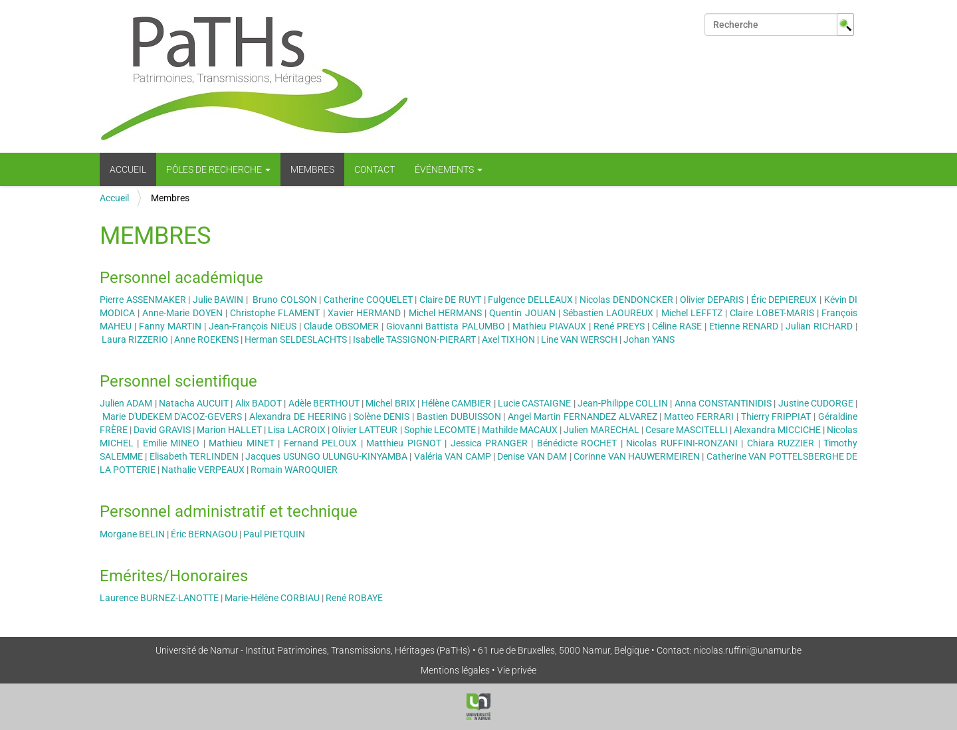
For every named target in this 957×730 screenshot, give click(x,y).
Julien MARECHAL (601, 429)
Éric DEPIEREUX (784, 299)
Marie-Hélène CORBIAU (272, 598)
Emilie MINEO (171, 443)
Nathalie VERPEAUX (203, 469)
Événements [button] (448, 169)
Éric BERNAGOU (204, 534)
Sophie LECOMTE (440, 429)
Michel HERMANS (445, 313)
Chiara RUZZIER (780, 443)
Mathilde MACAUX (520, 429)
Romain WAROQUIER (294, 469)
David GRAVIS (162, 429)
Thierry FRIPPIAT (776, 416)
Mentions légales (455, 670)
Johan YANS (649, 339)
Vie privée (516, 670)
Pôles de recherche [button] (218, 169)
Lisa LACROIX (297, 429)
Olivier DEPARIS (712, 299)
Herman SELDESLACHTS (296, 339)
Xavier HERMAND (364, 313)
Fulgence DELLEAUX (530, 299)
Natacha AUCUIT (194, 403)
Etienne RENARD (743, 326)
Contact (374, 169)
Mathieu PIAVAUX (549, 326)
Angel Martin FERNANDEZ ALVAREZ (582, 416)
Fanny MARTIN (170, 326)
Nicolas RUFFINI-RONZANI (681, 443)
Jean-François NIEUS (252, 326)
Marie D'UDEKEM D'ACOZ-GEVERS (172, 416)
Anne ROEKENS (206, 339)
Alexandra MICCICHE (777, 429)
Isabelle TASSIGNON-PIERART (414, 339)
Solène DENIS (381, 416)
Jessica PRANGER (489, 443)
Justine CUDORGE (815, 403)
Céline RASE (677, 326)
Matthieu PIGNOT (403, 443)
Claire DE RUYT (450, 299)
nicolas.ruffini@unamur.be (747, 650)
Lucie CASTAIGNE (534, 403)
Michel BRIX (390, 403)
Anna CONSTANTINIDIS (723, 403)
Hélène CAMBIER (456, 403)
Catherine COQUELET (368, 299)
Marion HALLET (229, 429)
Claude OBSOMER (341, 326)
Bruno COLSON (285, 299)
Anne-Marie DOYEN (182, 313)
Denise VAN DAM (532, 456)
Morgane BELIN (132, 534)
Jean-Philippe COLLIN (623, 403)
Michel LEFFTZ (691, 313)
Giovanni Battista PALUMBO (445, 326)
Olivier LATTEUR (364, 429)
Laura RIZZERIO (135, 339)
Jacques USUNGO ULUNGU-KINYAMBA (326, 456)
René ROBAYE (354, 598)
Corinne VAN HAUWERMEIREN (637, 456)
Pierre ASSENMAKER (144, 299)
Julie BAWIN (219, 299)
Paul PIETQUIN (274, 534)
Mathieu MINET (241, 443)
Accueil (128, 169)
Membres (312, 169)
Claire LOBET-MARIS (771, 313)
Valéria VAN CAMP (452, 456)
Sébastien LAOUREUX (608, 313)
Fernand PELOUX (320, 443)
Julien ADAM (126, 403)
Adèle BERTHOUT (324, 403)
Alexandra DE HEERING (298, 416)
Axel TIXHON (508, 339)
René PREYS (619, 326)
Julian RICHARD (819, 326)
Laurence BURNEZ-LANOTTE (159, 598)
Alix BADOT (258, 403)
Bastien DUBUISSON (459, 416)
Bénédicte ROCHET (577, 443)
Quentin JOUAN (522, 313)
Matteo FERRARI (699, 416)
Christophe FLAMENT (275, 313)
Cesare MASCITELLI (686, 429)
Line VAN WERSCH (579, 339)
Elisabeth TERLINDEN (194, 456)
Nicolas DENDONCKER (626, 299)
